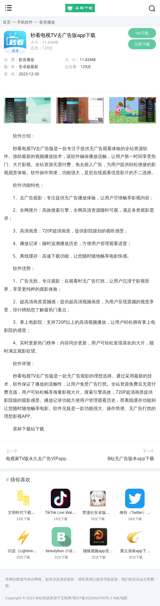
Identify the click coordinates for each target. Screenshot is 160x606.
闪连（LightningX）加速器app (34, 551)
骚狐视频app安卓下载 (102, 551)
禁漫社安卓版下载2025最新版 (108, 512)
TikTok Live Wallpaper (64, 512)
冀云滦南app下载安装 (139, 551)
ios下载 (142, 33)
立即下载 (142, 44)
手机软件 (25, 22)
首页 (7, 22)
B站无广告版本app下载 (131, 458)
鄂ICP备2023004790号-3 (92, 598)
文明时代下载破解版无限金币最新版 (39, 512)
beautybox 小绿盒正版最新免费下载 (77, 551)
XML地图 (120, 598)
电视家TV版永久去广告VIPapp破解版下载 (47, 458)
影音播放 (47, 22)
